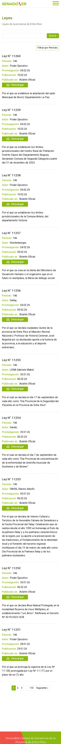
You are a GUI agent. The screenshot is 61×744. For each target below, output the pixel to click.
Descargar (15, 85)
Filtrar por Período (48, 47)
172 (32, 688)
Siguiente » (42, 688)
